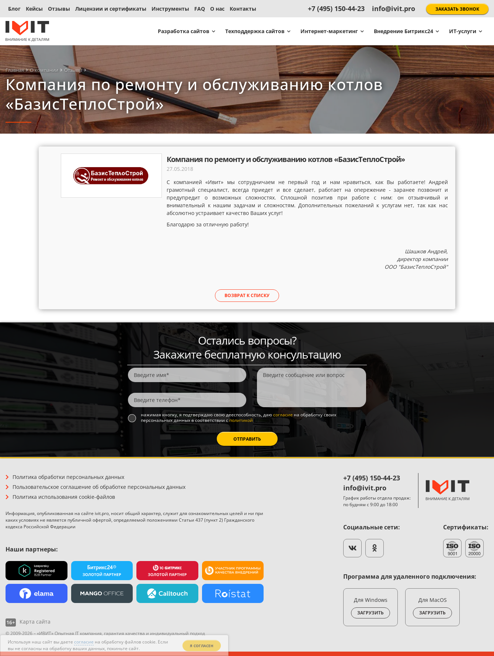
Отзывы (59, 8)
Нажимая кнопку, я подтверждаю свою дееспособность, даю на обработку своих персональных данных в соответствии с (238, 417)
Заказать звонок (457, 9)
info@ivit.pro (393, 8)
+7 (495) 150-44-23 (336, 8)
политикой (241, 420)
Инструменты (170, 8)
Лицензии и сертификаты (110, 8)
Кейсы (34, 8)
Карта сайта (35, 621)
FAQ (199, 8)
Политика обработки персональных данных (68, 476)
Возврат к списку (247, 295)
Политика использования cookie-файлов (64, 496)
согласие (283, 415)
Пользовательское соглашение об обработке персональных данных (99, 486)
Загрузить (370, 613)
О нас (217, 8)
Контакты (243, 8)
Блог (14, 8)
